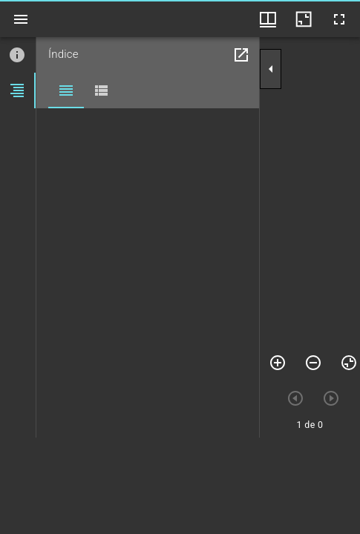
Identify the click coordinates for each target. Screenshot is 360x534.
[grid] (180, 486)
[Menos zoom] (313, 362)
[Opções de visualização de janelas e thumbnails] (268, 19)
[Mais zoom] (277, 362)
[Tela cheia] (339, 19)
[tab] (18, 55)
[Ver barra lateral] (21, 19)
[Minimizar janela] (303, 19)
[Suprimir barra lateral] (271, 69)
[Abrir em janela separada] (241, 55)
